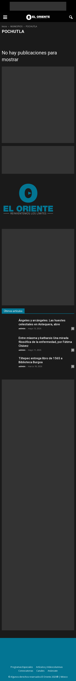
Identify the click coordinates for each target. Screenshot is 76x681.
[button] (71, 17)
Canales (40, 670)
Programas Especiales (22, 667)
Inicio (4, 26)
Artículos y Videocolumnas (49, 667)
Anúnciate (53, 670)
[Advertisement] (38, 6)
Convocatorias (25, 670)
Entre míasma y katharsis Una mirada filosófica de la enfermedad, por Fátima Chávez (45, 342)
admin (22, 328)
